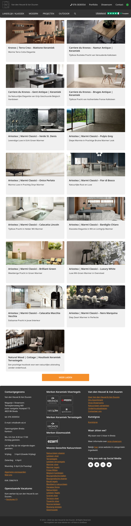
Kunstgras (93, 422)
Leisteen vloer (52, 456)
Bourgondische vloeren (56, 478)
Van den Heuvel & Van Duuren (24, 4)
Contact (119, 4)
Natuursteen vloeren (55, 453)
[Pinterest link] (96, 464)
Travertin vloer (52, 501)
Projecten (48, 13)
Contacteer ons (95, 411)
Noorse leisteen (53, 504)
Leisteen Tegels (53, 492)
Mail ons (8, 475)
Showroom (106, 4)
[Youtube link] (109, 464)
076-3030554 (77, 4)
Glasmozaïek (52, 509)
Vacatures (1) (11, 499)
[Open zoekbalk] (75, 13)
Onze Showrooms (96, 402)
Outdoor (64, 13)
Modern (33, 13)
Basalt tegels (52, 481)
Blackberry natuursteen (56, 484)
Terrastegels (51, 458)
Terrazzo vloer (52, 498)
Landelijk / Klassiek (13, 13)
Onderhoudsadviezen (97, 408)
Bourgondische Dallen (56, 475)
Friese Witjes (52, 470)
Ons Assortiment (95, 400)
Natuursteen (52, 490)
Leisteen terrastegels (55, 461)
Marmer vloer (52, 464)
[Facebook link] (90, 464)
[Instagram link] (102, 464)
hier (96, 447)
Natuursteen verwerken (98, 405)
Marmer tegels (52, 467)
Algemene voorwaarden (15, 472)
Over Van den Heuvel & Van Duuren (104, 397)
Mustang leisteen (54, 507)
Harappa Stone (53, 487)
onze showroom (114, 441)
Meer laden (65, 377)
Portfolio (93, 4)
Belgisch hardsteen (54, 473)
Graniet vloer (52, 495)
